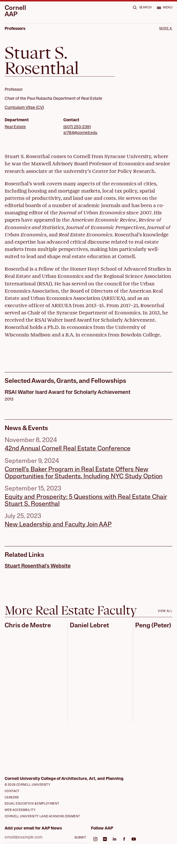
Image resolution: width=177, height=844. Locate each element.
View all (165, 611)
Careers (12, 797)
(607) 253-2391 (77, 127)
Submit (80, 837)
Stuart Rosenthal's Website (38, 566)
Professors (15, 29)
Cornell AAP (15, 11)
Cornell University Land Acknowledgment (42, 816)
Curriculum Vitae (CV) (24, 108)
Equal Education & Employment (32, 803)
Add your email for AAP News (33, 828)
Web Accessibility (20, 810)
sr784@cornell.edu (80, 133)
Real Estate (15, 127)
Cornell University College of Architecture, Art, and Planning (64, 779)
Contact (12, 791)
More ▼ (165, 28)
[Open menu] (164, 7)
